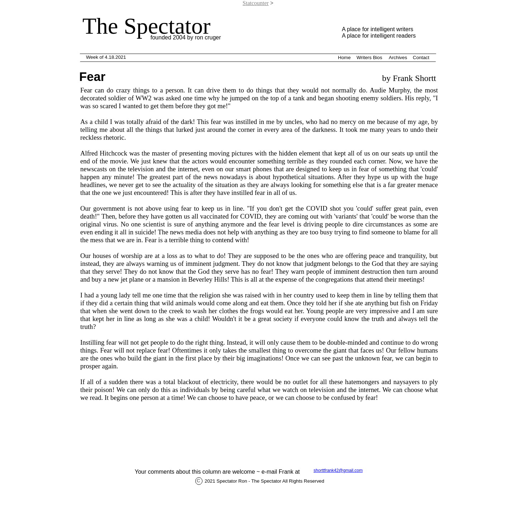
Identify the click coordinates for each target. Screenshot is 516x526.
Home (344, 57)
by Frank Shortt (408, 78)
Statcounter (256, 3)
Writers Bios (369, 57)
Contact (421, 57)
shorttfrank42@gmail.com (338, 470)
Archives (398, 57)
